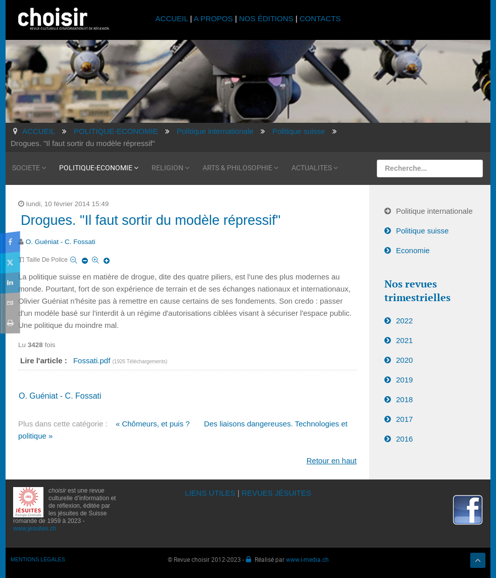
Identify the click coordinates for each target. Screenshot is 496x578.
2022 (404, 320)
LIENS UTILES (210, 493)
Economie (413, 250)
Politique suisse (422, 230)
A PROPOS (213, 18)
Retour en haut (332, 460)
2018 (404, 399)
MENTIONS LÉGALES (38, 559)
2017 (404, 419)
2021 (404, 340)
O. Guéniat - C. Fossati (60, 242)
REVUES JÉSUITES (276, 493)
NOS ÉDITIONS (266, 18)
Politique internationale (434, 211)
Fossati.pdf (93, 360)
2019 (404, 379)
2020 (404, 360)
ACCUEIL (173, 18)
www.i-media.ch (307, 559)
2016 (404, 439)
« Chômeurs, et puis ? (153, 423)
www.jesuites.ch (34, 528)
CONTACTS (320, 18)
